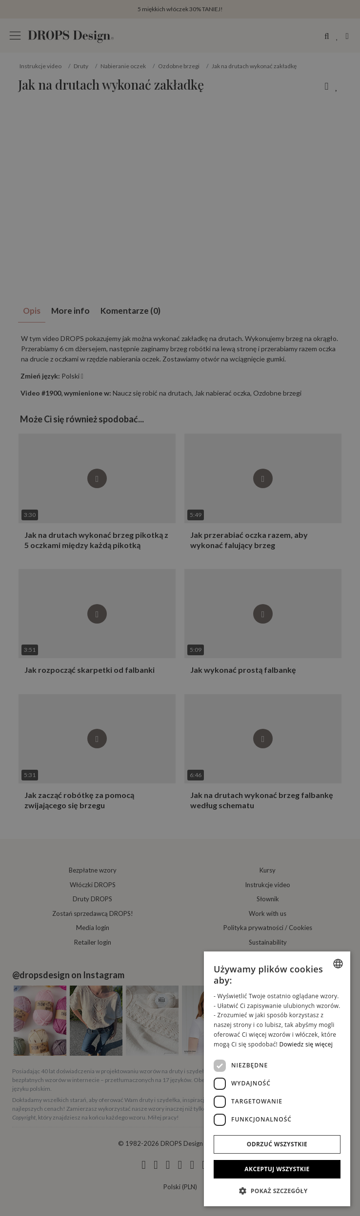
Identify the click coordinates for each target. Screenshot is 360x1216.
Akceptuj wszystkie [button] (276, 1169)
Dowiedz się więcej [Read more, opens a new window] (306, 1044)
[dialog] (277, 1078)
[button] (277, 1191)
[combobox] (338, 964)
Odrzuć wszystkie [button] (277, 1144)
